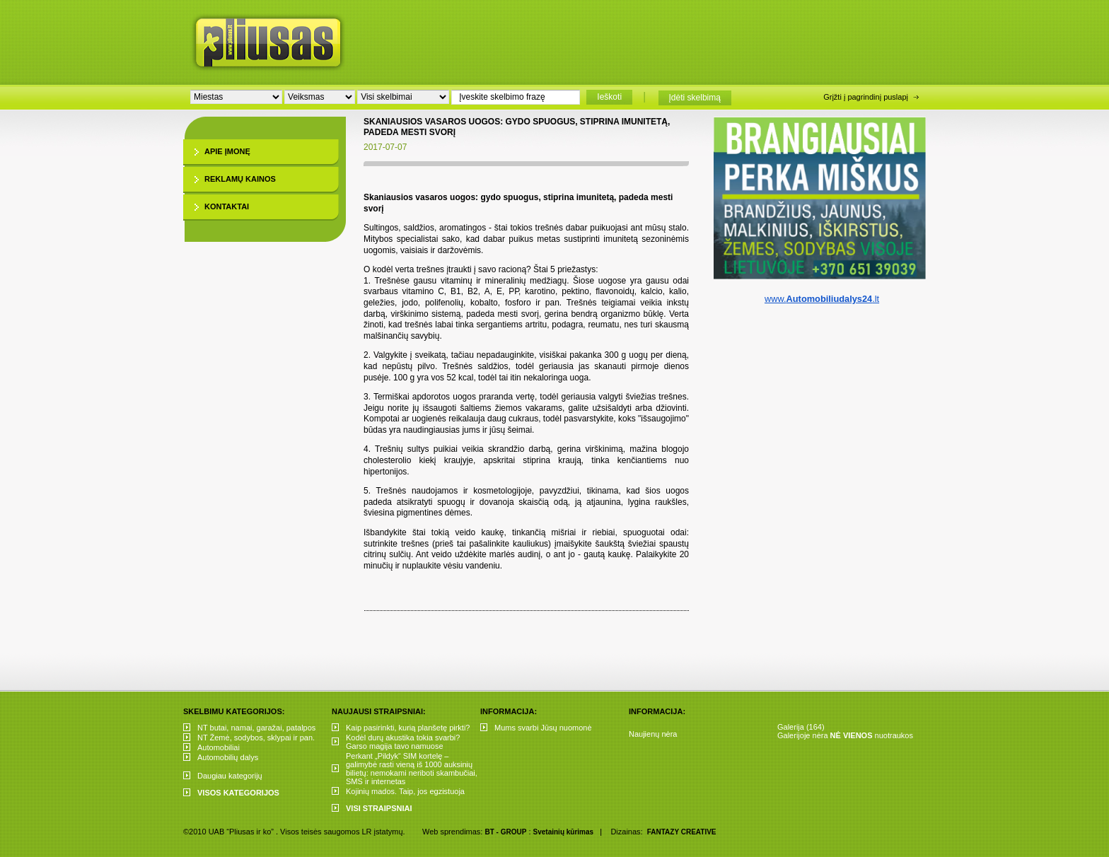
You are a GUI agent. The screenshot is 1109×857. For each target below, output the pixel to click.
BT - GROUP (505, 832)
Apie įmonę (227, 151)
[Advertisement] (652, 39)
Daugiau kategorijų (229, 775)
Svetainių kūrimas (563, 832)
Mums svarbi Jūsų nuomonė (543, 727)
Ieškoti (609, 97)
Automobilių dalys (227, 757)
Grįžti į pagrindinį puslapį (865, 97)
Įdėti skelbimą (695, 98)
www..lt (822, 298)
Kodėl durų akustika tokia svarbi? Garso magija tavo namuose (403, 741)
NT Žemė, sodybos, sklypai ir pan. (256, 737)
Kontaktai (226, 206)
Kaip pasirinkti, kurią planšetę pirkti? (408, 727)
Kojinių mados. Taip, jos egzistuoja (405, 791)
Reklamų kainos (240, 179)
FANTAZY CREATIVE (681, 832)
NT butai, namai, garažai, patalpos (256, 727)
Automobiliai (218, 747)
